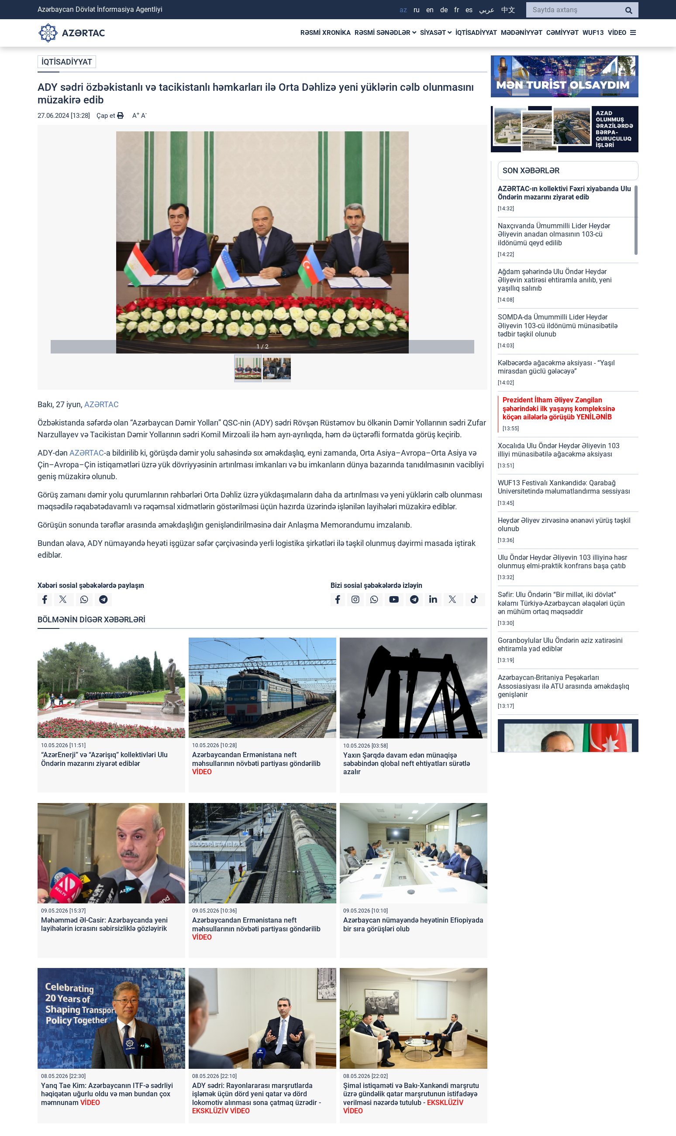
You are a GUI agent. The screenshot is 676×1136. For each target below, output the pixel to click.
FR (456, 10)
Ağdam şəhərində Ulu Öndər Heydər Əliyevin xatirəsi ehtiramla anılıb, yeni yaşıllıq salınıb (555, 280)
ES (469, 10)
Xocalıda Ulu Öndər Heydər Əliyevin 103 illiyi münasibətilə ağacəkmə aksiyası (559, 450)
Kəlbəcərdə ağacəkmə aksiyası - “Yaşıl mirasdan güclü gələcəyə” (556, 367)
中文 (508, 10)
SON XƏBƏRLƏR (531, 170)
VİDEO (617, 33)
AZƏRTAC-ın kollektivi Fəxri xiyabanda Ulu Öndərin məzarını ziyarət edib (564, 193)
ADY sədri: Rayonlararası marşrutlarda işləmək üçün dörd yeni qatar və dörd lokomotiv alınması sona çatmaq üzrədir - (256, 1098)
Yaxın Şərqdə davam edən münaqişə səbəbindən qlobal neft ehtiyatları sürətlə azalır (406, 763)
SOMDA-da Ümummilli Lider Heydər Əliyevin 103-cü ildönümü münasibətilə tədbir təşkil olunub (557, 325)
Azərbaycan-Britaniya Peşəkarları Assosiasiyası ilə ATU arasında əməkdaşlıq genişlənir (563, 685)
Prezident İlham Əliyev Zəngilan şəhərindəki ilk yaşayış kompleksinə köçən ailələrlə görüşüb (559, 408)
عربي (487, 10)
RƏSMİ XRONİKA (325, 33)
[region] (568, 468)
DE (444, 10)
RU (417, 10)
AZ (403, 10)
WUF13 (593, 33)
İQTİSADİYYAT (476, 33)
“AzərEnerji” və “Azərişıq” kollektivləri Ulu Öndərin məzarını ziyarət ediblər (104, 759)
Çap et (110, 116)
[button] (262, 242)
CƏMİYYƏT (562, 33)
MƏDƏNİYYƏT (521, 33)
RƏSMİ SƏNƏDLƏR (385, 33)
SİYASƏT (436, 33)
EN (430, 10)
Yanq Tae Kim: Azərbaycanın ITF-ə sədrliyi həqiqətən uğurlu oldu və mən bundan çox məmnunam (107, 1093)
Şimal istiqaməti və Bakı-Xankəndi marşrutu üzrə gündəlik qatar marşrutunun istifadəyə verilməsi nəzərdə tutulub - (411, 1098)
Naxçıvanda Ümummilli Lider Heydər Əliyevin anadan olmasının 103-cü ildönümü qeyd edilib (554, 234)
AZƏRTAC (101, 404)
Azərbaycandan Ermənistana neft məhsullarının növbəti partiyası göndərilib (256, 763)
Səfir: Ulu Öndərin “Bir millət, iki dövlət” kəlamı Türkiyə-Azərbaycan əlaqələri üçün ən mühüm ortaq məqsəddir (561, 602)
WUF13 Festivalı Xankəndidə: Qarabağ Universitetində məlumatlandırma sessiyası (564, 487)
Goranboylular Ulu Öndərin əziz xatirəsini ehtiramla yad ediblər (560, 644)
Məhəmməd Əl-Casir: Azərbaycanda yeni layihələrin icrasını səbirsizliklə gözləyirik (104, 924)
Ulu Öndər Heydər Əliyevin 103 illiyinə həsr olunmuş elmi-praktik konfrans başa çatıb (562, 561)
